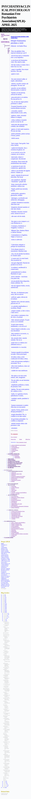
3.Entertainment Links (15, 513)
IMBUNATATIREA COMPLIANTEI (6, 661)
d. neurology (13, 448)
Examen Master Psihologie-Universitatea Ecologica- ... (6, 681)
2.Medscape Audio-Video (16, 473)
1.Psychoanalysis (14, 496)
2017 (3, 602)
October (5, 615)
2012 (3, 608)
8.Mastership (13, 531)
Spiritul (4, 779)
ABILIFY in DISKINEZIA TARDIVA (6, 678)
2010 (3, 610)
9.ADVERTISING (15, 532)
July (4, 619)
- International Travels (15, 515)
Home (20, 439)
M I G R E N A (5, 632)
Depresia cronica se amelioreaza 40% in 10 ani (6, 699)
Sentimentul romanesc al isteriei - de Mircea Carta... (6, 774)
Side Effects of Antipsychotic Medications (6, 622)
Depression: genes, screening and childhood (6, 768)
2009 (3, 612)
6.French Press (14, 478)
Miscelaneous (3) (6, 688)
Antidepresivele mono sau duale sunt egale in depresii (6, 641)
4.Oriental (13, 491)
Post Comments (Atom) (22, 442)
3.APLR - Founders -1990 (16, 525)
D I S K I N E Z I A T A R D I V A (6, 684)
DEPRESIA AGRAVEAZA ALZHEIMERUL (6, 648)
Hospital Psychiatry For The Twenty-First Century (6, 743)
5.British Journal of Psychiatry (17, 477)
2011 (3, 609)
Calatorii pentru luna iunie (6, 686)
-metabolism (17, 456)
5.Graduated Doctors (15, 527)
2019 (3, 599)
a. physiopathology (15, 455)
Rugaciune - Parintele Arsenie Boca (6, 735)
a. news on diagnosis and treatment (18, 445)
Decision (4, 776)
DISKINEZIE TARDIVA (5, 676)
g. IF (12, 452)
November (6, 614)
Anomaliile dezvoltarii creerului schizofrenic (6, 706)
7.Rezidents (13, 530)
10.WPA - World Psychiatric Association (19, 533)
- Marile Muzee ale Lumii (16, 503)
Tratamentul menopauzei (6, 651)
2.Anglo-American (15, 487)
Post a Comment (14, 436)
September (6, 616)
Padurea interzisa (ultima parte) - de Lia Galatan (6, 724)
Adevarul (4, 733)
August (5, 618)
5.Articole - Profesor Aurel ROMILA (19, 492)
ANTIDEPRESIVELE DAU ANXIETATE (6, 696)
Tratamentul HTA (6, 634)
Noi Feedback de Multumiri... (6, 668)
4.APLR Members (15, 526)
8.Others (13, 481)
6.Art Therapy (14, 502)
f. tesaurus (13, 451)
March (5, 783)
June (4, 620)
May (4, 781)
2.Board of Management (16, 523)
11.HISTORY (14, 535)
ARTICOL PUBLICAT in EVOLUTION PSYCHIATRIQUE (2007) (6, 656)
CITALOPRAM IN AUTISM (6, 714)
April (5, 782)
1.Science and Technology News (18, 511)
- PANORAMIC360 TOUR (16, 516)
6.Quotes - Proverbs (15, 493)
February (5, 785)
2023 (3, 594)
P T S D (4, 712)
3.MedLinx (13, 475)
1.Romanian (13, 486)
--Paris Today (14, 490)
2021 (3, 597)
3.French (13, 488)
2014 (3, 605)
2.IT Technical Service (16, 512)
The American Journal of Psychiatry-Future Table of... (6, 747)
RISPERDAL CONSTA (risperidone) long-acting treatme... (6, 739)
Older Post (27, 439)
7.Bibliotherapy (14, 505)
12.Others (13, 536)
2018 (3, 601)
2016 (3, 603)
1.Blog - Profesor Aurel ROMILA (18, 522)
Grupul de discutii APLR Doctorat (4, 794)
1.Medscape (13, 472)
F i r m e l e (5, 704)
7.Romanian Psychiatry (16, 480)
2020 (3, 598)
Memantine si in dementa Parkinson (6, 637)
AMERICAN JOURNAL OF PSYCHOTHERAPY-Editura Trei (6, 756)
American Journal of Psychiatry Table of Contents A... (6, 764)
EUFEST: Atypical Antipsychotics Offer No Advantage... (6, 730)
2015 (3, 604)
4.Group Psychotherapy (16, 500)
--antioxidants (17, 457)
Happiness (5, 780)
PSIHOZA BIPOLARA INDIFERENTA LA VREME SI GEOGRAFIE (6, 672)
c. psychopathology (15, 447)
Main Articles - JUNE (5, 653)
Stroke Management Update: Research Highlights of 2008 (6, 629)
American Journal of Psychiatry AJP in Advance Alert (6, 752)
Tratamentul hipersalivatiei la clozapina (6, 710)
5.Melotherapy (14, 501)
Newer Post (13, 439)
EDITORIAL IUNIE (5, 717)
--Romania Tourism (15, 517)
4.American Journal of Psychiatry (18, 476)
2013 (3, 607)
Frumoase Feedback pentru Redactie (6, 702)
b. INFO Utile (14, 446)
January (5, 786)
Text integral (3, 588)
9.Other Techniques (15, 507)
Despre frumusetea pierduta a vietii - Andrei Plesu (6, 771)
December (6, 613)
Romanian (16, 430)
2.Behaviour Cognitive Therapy (17, 497)
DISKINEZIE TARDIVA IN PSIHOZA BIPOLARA (6, 665)
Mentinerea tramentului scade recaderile (6, 645)
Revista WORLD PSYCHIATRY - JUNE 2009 (6, 690)
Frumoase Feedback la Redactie (6, 693)
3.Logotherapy (14, 498)
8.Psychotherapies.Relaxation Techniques (19, 506)
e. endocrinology (14, 450)
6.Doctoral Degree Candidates (17, 528)
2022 (3, 596)
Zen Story (5, 638)
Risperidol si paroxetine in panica (6, 727)
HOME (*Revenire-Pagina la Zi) (5, 35)
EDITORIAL (5, 42)
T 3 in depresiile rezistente (6, 625)
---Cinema (13, 518)
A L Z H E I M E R (6, 715)
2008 (3, 787)
